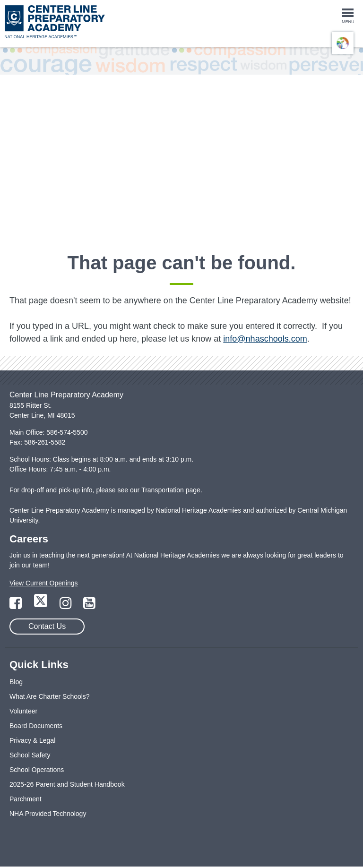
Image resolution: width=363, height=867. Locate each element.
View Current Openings (43, 583)
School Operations (36, 769)
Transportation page (170, 490)
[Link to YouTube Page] (89, 605)
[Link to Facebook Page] (16, 605)
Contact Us (47, 626)
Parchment (25, 799)
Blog (16, 682)
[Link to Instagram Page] (67, 605)
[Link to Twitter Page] (41, 605)
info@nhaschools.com (265, 338)
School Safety (29, 755)
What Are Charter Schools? (49, 696)
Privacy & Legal (32, 740)
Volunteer (23, 711)
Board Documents (35, 726)
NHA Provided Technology (47, 813)
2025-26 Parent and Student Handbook (67, 784)
